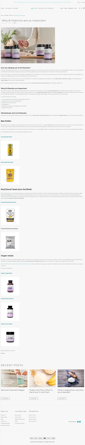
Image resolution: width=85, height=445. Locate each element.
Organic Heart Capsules (7, 298)
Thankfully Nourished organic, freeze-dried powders (17, 264)
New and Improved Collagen (13, 390)
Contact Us (4, 421)
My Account (18, 415)
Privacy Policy (32, 417)
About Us (3, 415)
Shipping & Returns (20, 419)
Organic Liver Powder (6, 324)
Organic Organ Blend (6, 273)
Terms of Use (32, 415)
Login (79, 2)
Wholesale (70, 8)
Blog (66, 8)
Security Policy (32, 421)
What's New (4, 417)
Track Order (18, 417)
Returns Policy (32, 419)
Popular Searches (5, 425)
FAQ (75, 8)
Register (83, 2)
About (61, 8)
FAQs (16, 421)
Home (2, 8)
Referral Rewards (5, 423)
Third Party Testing (19, 423)
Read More (5, 398)
